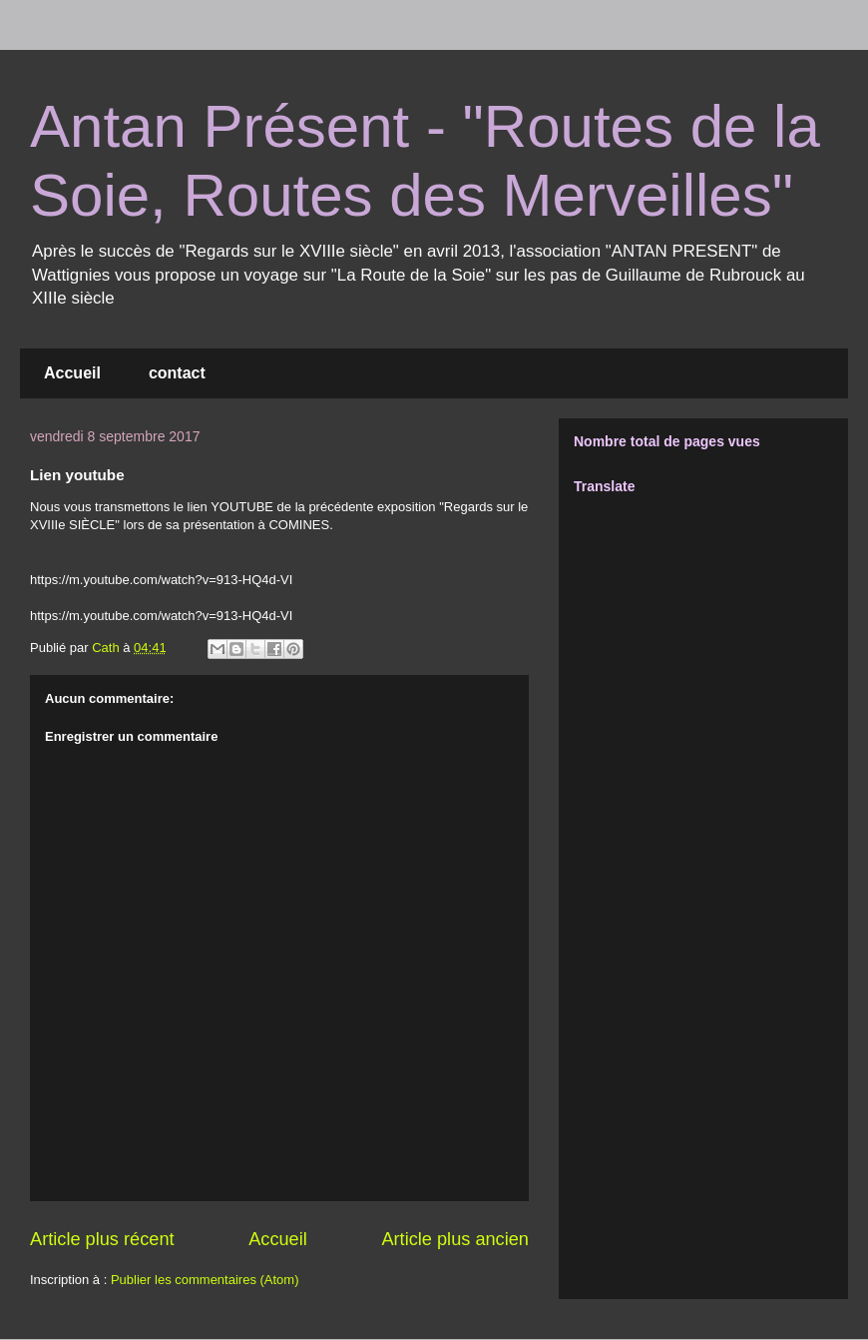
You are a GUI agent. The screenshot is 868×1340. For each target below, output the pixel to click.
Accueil (72, 372)
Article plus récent (102, 1239)
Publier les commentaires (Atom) (205, 1279)
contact (177, 372)
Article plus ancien (455, 1239)
